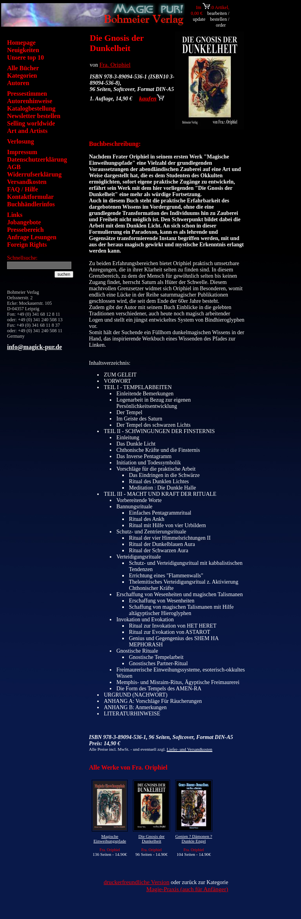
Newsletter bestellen (33, 116)
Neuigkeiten (23, 50)
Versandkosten (27, 181)
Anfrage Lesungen (31, 237)
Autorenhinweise (29, 101)
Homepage (21, 42)
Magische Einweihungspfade (109, 838)
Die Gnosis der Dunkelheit (151, 838)
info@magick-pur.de (34, 347)
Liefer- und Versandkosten (189, 749)
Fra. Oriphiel (115, 64)
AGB (14, 167)
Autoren (18, 83)
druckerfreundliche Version (136, 882)
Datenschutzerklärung (37, 159)
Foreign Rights (27, 244)
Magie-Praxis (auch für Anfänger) (187, 889)
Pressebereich (25, 229)
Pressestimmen (27, 93)
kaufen (151, 98)
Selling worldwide (31, 123)
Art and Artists (27, 130)
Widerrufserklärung (34, 174)
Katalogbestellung (31, 108)
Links (14, 214)
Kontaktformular (30, 196)
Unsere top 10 (25, 57)
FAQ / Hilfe (22, 189)
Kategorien (22, 75)
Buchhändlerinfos (31, 204)
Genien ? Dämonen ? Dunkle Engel (193, 838)
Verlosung (20, 141)
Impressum (22, 152)
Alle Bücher (23, 68)
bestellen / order (219, 22)
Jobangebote (24, 222)
